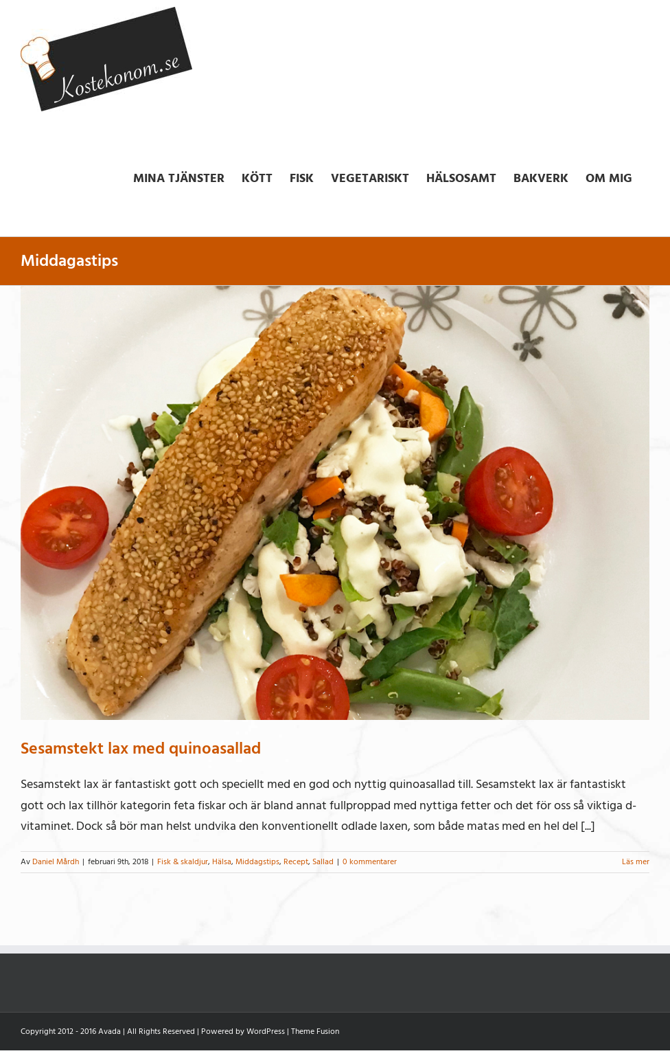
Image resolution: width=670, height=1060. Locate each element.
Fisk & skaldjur (182, 861)
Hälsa (221, 861)
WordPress (265, 1031)
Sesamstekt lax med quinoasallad (141, 748)
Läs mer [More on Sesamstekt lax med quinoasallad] (635, 861)
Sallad (323, 861)
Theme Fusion (315, 1031)
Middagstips (257, 861)
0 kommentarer (370, 861)
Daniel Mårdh (55, 861)
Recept (296, 861)
